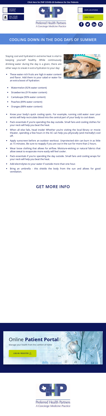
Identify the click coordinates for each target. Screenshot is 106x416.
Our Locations (91, 10)
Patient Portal (12, 10)
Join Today (89, 17)
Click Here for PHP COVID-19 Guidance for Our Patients (52, 2)
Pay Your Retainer (13, 17)
